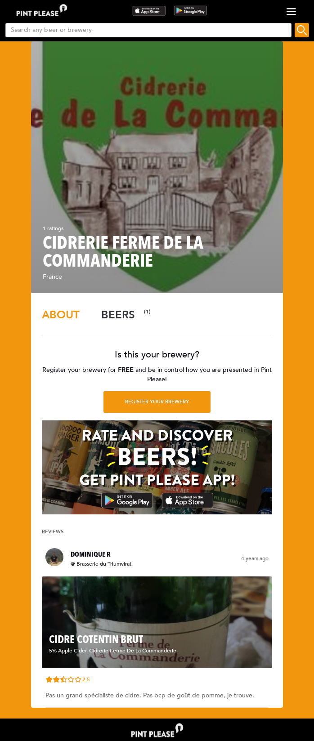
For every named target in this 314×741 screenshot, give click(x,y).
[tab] (61, 315)
